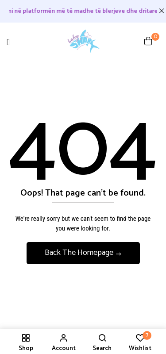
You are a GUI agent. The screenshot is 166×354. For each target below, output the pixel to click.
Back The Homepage (80, 252)
